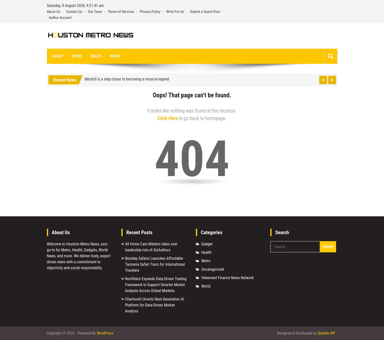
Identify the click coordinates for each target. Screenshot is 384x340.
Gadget (58, 56)
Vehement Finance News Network (227, 277)
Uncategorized (212, 269)
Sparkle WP (326, 333)
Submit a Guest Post (205, 11)
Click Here (167, 118)
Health (96, 56)
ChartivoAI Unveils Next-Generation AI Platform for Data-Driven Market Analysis (154, 305)
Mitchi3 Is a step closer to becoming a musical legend (127, 79)
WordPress (105, 333)
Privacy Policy (150, 11)
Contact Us (74, 11)
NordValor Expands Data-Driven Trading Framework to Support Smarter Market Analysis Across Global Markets (156, 284)
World (115, 56)
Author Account (60, 17)
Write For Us (175, 11)
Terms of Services (121, 11)
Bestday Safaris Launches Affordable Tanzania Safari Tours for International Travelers (155, 264)
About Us (53, 11)
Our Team (95, 11)
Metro (77, 56)
